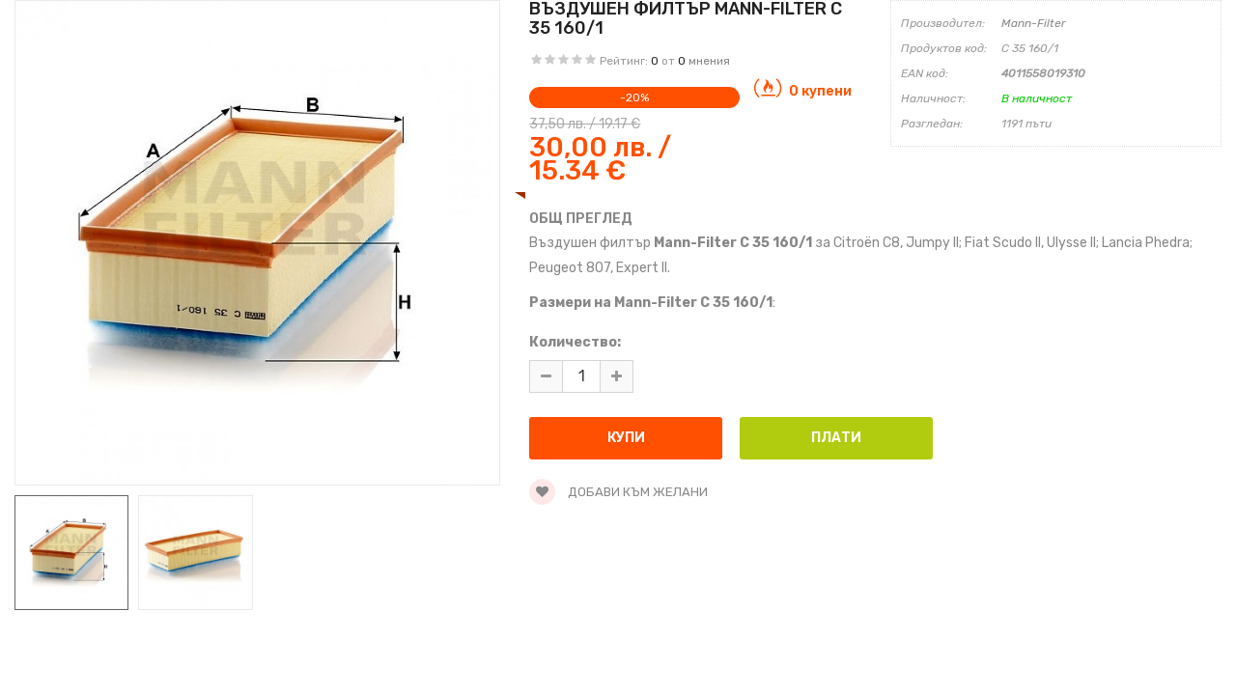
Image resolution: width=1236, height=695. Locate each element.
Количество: (575, 342)
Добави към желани (618, 492)
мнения (709, 61)
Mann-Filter (1033, 23)
